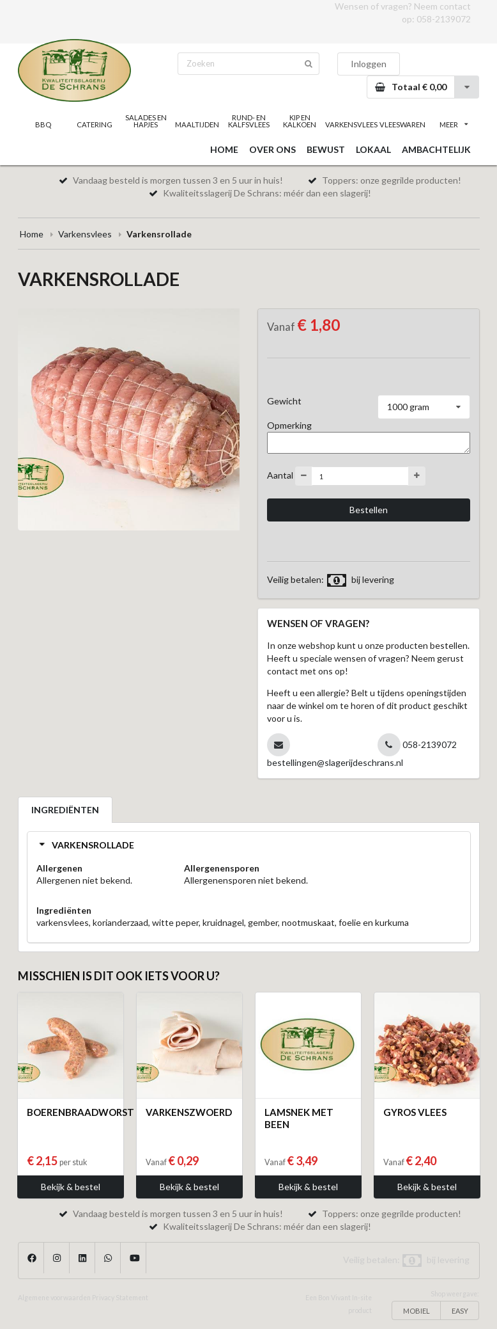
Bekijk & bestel (70, 1186)
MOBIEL (416, 1311)
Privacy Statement (120, 1297)
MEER (454, 124)
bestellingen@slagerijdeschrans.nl (335, 762)
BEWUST (326, 149)
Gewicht (284, 400)
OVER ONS (272, 149)
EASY (460, 1311)
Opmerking (289, 425)
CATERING (94, 124)
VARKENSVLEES (350, 124)
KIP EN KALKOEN (299, 121)
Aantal (280, 475)
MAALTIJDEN (197, 124)
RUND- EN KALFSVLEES (249, 121)
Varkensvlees (85, 233)
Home (31, 233)
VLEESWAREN (402, 124)
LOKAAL (373, 149)
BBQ (43, 124)
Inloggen (368, 63)
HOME (224, 149)
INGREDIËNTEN (65, 809)
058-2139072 (444, 18)
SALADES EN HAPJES (146, 121)
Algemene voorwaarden (54, 1297)
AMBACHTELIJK (436, 149)
